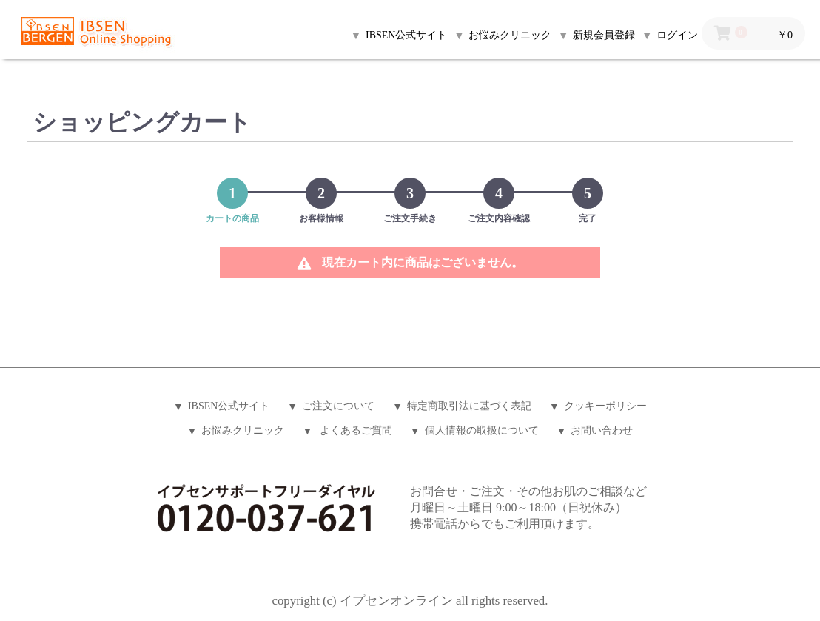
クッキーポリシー (605, 406)
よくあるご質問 (354, 430)
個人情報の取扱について (482, 430)
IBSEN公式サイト (228, 406)
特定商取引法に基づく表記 (469, 406)
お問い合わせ (602, 430)
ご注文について (338, 406)
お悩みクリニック (242, 430)
